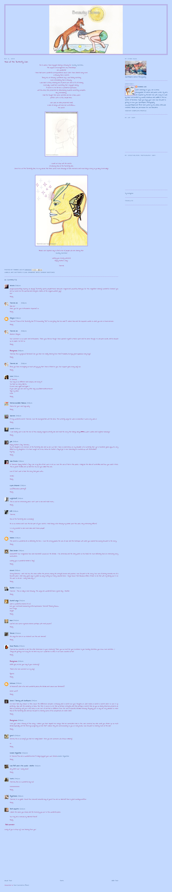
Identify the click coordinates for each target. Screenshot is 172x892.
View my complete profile (135, 110)
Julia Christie (14, 461)
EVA (11, 511)
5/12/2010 (25, 753)
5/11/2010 (22, 646)
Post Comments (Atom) (21, 885)
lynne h (12, 736)
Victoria (12, 286)
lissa (11, 620)
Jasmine (12, 416)
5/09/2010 (16, 376)
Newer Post (8, 881)
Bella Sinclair (14, 551)
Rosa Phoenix (14, 646)
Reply (11, 296)
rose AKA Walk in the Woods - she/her (22, 766)
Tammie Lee (14, 303)
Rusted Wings (14, 601)
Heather (12, 588)
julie (11, 441)
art (12, 272)
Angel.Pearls (13, 796)
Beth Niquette (14, 809)
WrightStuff (13, 498)
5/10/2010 (18, 588)
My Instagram (129, 193)
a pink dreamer (15, 485)
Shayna (12, 318)
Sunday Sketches (77, 65)
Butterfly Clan (21, 272)
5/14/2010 (17, 779)
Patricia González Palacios (18, 403)
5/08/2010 (18, 286)
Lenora (12, 570)
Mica (38, 272)
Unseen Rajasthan (15, 753)
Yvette (12, 779)
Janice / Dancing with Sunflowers (20, 701)
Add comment (9, 825)
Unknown (12, 683)
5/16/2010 (20, 796)
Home (62, 881)
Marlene (12, 538)
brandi (12, 429)
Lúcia (11, 376)
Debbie (12, 633)
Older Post (115, 881)
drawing (31, 272)
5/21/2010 (22, 809)
